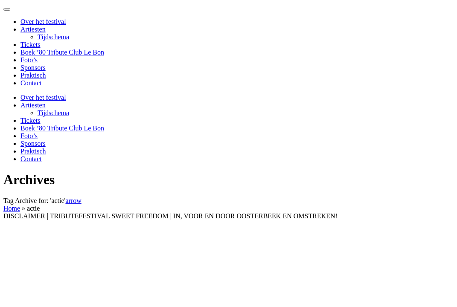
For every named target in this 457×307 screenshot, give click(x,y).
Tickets (30, 120)
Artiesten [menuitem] (33, 29)
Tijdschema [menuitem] (53, 37)
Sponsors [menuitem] (33, 67)
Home (11, 208)
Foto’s (29, 135)
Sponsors (33, 143)
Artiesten (33, 105)
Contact (31, 158)
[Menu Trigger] (6, 9)
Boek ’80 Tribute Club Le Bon (62, 128)
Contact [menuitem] (31, 83)
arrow (73, 200)
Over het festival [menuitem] (43, 21)
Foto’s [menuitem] (29, 60)
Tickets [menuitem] (30, 44)
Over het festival (43, 97)
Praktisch (33, 151)
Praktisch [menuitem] (33, 75)
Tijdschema (53, 112)
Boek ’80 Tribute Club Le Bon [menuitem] (62, 52)
